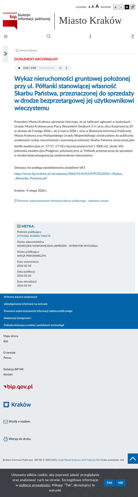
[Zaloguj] (133, 37)
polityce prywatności (34, 485)
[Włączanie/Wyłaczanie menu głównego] (6, 37)
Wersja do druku (17, 439)
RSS (5, 341)
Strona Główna (28, 50)
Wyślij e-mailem (16, 421)
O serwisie (9, 352)
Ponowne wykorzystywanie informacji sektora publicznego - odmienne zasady (63, 201)
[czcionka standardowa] (89, 7)
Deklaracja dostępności (17, 318)
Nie (120, 482)
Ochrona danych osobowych (20, 297)
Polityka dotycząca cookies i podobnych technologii (34, 325)
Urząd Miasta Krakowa (69, 460)
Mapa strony (10, 336)
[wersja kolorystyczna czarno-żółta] (126, 7)
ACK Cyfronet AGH (91, 460)
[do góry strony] (133, 458)
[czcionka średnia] (92, 7)
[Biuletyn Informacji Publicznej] (69, 389)
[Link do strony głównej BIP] (68, 21)
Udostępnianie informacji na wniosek (25, 304)
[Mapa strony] (91, 37)
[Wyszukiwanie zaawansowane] (48, 36)
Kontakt (8, 374)
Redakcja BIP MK (13, 369)
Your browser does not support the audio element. (42, 68)
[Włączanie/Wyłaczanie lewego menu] (5, 54)
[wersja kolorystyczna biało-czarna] (121, 7)
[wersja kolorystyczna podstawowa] (115, 7)
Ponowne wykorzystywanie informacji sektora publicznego (38, 311)
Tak (109, 482)
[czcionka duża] (97, 6)
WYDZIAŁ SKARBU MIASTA (33, 236)
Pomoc (7, 358)
